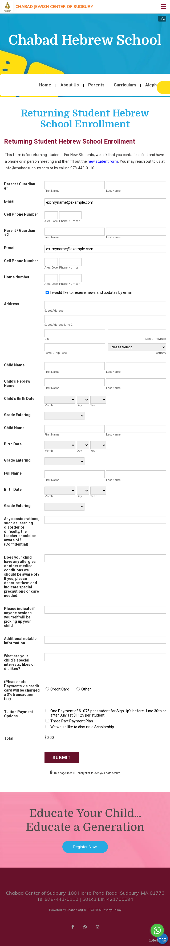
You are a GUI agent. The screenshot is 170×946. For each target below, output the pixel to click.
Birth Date (13, 444)
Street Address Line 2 (58, 325)
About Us (69, 85)
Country (161, 353)
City (46, 339)
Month (48, 405)
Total (8, 738)
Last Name (113, 190)
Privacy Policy (111, 910)
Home (45, 85)
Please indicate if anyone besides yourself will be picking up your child (19, 617)
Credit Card (59, 689)
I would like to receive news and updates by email (91, 292)
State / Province (155, 339)
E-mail (9, 201)
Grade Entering (17, 415)
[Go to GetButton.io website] (157, 940)
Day (79, 405)
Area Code (51, 221)
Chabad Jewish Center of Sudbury (54, 6)
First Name (51, 190)
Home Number (17, 277)
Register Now (85, 846)
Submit (61, 757)
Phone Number (69, 221)
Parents (96, 85)
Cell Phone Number (21, 214)
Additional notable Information (20, 641)
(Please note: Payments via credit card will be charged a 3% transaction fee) (22, 690)
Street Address (53, 310)
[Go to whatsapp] (157, 930)
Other (86, 689)
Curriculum (125, 85)
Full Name (13, 473)
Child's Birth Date (19, 398)
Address (11, 304)
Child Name (14, 365)
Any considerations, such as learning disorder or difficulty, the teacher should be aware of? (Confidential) (21, 531)
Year (93, 405)
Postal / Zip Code (55, 353)
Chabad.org (75, 910)
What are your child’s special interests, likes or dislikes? (19, 662)
